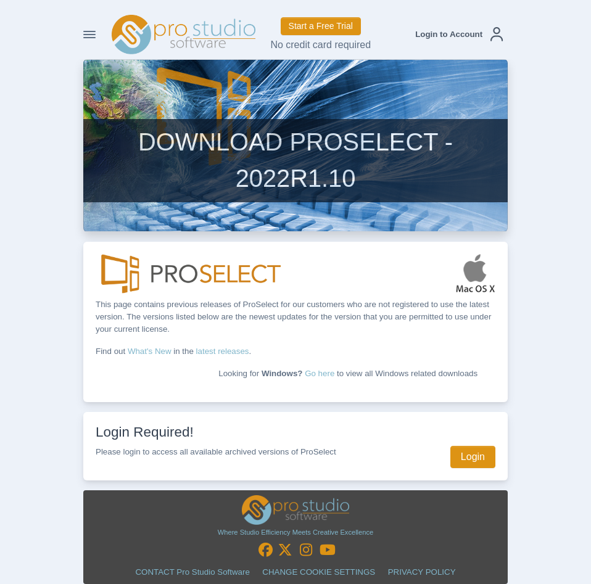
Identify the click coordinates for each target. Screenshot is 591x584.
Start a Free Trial (321, 26)
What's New (150, 351)
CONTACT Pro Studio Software (192, 572)
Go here (319, 373)
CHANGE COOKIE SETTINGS (318, 572)
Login (473, 456)
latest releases (222, 351)
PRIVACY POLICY (422, 572)
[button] (459, 34)
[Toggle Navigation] (89, 34)
